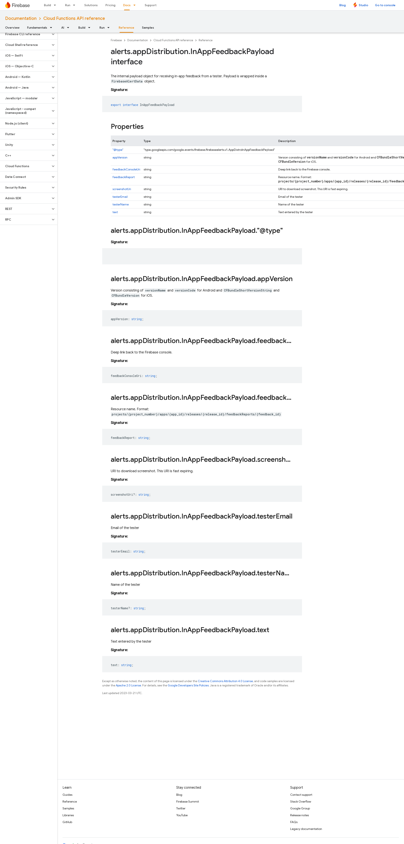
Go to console (385, 5)
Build (47, 5)
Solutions (91, 5)
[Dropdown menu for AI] (69, 27)
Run (67, 5)
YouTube (182, 815)
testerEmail (120, 197)
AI (62, 27)
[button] (25, 34)
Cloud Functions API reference (74, 18)
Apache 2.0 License (128, 685)
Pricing (110, 5)
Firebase (116, 40)
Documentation (20, 18)
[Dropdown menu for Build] (56, 5)
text (115, 212)
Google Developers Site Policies (188, 685)
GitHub (67, 822)
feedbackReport (123, 177)
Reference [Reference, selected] (126, 27)
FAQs (294, 822)
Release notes (299, 815)
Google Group (300, 808)
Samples (148, 27)
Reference (206, 40)
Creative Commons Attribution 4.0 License (225, 681)
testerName (120, 204)
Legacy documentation (306, 829)
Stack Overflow (300, 801)
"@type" (117, 150)
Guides (67, 795)
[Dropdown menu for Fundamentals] (52, 27)
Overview (12, 27)
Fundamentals (37, 27)
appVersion (119, 157)
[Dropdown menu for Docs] (136, 5)
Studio (363, 5)
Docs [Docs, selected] (127, 5)
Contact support (301, 795)
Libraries (68, 815)
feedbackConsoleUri (126, 169)
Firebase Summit (187, 801)
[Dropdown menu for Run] (75, 5)
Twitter (180, 808)
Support (150, 5)
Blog (342, 5)
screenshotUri (121, 189)
